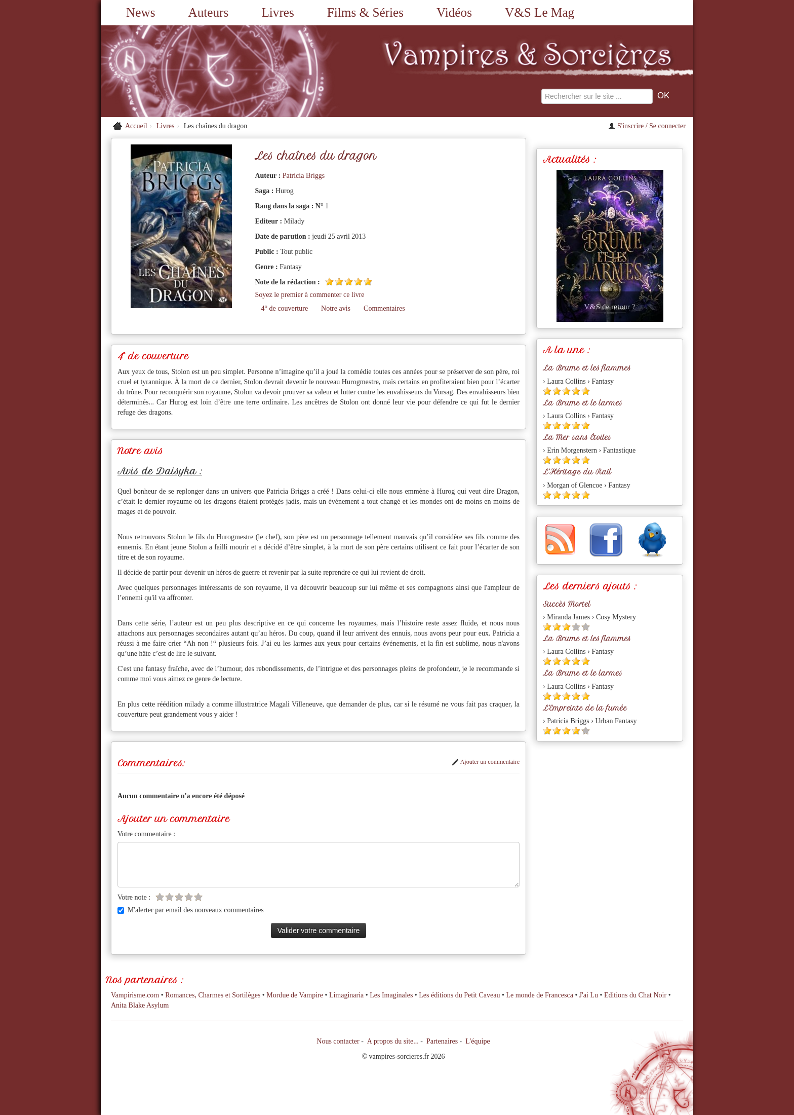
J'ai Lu (588, 995)
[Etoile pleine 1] (329, 281)
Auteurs (208, 12)
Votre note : (133, 897)
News (140, 12)
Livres (277, 12)
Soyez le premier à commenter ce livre (309, 295)
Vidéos (454, 12)
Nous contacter (337, 1041)
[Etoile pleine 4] (358, 281)
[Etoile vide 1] (159, 897)
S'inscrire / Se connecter (647, 126)
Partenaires (442, 1041)
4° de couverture (284, 308)
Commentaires (384, 308)
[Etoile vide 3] (179, 897)
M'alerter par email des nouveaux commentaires (190, 910)
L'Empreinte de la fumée (585, 708)
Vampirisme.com (135, 995)
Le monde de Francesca (539, 995)
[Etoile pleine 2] (339, 281)
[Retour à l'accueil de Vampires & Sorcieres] (194, 71)
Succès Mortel (566, 604)
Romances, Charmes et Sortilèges (212, 995)
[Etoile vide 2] (169, 897)
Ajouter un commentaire (486, 761)
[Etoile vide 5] (198, 897)
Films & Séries (365, 12)
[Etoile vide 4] (188, 897)
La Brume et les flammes (587, 368)
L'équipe (477, 1041)
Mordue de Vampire (294, 995)
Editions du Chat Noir (635, 995)
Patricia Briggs (304, 175)
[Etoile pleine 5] (368, 281)
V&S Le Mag (539, 12)
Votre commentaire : (146, 834)
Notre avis (335, 308)
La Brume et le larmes (582, 403)
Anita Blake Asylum (140, 1005)
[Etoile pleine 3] (348, 281)
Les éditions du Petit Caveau (459, 995)
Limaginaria (346, 995)
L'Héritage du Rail (577, 472)
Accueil (136, 126)
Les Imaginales (391, 995)
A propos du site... (393, 1041)
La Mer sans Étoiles (577, 437)
